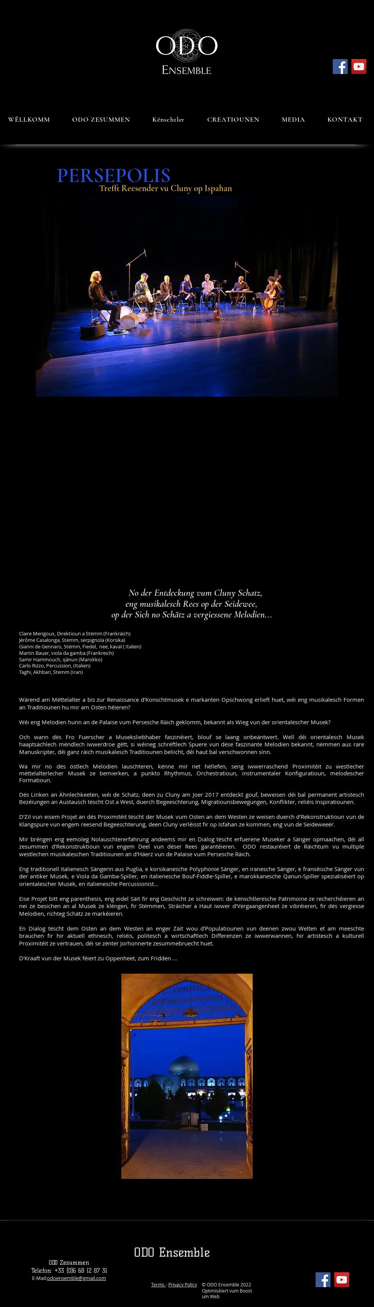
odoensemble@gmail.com (76, 1278)
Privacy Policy (182, 1284)
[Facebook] (340, 66)
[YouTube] (358, 66)
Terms (158, 1284)
